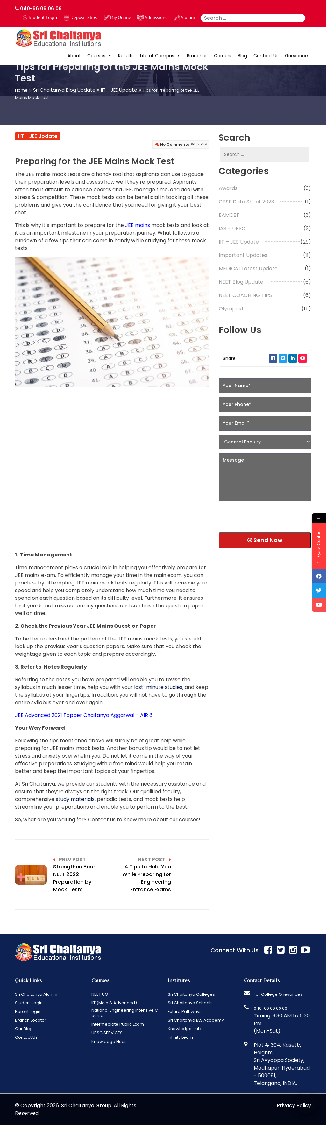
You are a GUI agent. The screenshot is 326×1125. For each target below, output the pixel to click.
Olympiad (231, 308)
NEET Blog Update (241, 282)
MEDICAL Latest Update (248, 268)
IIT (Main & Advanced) (114, 1003)
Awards (228, 188)
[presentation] (259, 514)
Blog (242, 56)
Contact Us (266, 56)
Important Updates (243, 255)
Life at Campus (160, 56)
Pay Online (120, 17)
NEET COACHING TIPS (245, 295)
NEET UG (99, 994)
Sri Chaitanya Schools (190, 1003)
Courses (99, 56)
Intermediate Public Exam (117, 1024)
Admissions (156, 17)
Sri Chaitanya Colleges (191, 994)
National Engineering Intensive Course (124, 1013)
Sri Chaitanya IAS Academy (196, 1020)
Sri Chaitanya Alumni (36, 994)
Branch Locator (30, 1020)
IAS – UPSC (232, 228)
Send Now (264, 540)
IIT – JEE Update (239, 241)
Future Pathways (185, 1011)
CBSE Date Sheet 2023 (246, 201)
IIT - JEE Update (37, 136)
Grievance (296, 56)
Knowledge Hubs (109, 1041)
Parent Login (27, 1011)
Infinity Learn (180, 1037)
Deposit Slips (83, 17)
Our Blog (24, 1028)
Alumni (188, 17)
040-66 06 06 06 (38, 8)
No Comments (172, 144)
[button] (108, 56)
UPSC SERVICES (107, 1033)
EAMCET (229, 215)
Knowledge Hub (184, 1028)
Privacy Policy (294, 1105)
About (74, 56)
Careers (222, 56)
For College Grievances (278, 994)
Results (126, 56)
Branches (197, 56)
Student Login (43, 17)
